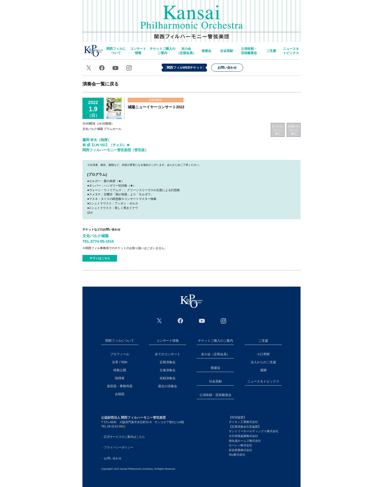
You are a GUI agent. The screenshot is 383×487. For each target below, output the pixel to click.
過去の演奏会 (167, 386)
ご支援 (271, 51)
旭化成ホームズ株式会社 (245, 440)
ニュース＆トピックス (291, 51)
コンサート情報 (138, 51)
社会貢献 (226, 51)
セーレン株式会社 (240, 445)
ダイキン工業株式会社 (243, 421)
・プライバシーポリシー (117, 447)
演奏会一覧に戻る (100, 83)
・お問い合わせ (111, 458)
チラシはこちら (100, 258)
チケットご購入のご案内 (162, 51)
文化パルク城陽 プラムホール (101, 128)
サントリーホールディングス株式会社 (253, 431)
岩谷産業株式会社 (240, 450)
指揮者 (119, 378)
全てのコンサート (167, 354)
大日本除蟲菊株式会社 (243, 436)
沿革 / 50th (119, 362)
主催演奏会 (168, 370)
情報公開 (119, 370)
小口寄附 (263, 354)
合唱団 (119, 394)
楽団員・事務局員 (119, 386)
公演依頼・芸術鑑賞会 (249, 51)
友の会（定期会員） (186, 51)
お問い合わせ (227, 67)
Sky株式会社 (237, 454)
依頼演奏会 (168, 378)
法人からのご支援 (263, 362)
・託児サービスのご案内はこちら (123, 436)
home (93, 51)
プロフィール (119, 354)
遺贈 (263, 370)
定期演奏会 (168, 362)
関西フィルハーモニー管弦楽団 (191, 18)
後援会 (206, 51)
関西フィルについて (116, 51)
